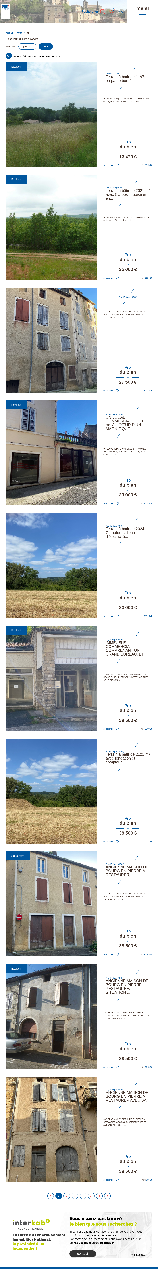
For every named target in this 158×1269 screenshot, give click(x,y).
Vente (19, 33)
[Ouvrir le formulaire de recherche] (103, 12)
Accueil (9, 33)
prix (28, 46)
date (48, 46)
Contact (82, 1255)
